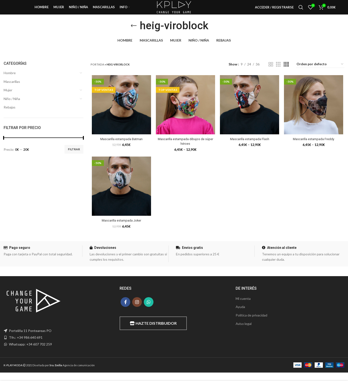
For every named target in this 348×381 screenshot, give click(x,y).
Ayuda (240, 315)
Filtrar (74, 156)
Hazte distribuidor (153, 331)
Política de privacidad (251, 324)
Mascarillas (12, 89)
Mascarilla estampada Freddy (314, 147)
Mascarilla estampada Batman (120, 147)
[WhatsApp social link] (148, 310)
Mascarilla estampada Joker (120, 229)
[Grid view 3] (278, 71)
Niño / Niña (12, 106)
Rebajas (9, 114)
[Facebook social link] (125, 310)
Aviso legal (244, 332)
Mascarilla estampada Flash (250, 147)
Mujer (8, 97)
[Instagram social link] (137, 310)
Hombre (10, 80)
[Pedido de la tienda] (320, 71)
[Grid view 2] (270, 71)
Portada (97, 71)
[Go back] (134, 33)
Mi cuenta (243, 307)
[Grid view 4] (286, 71)
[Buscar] (301, 11)
